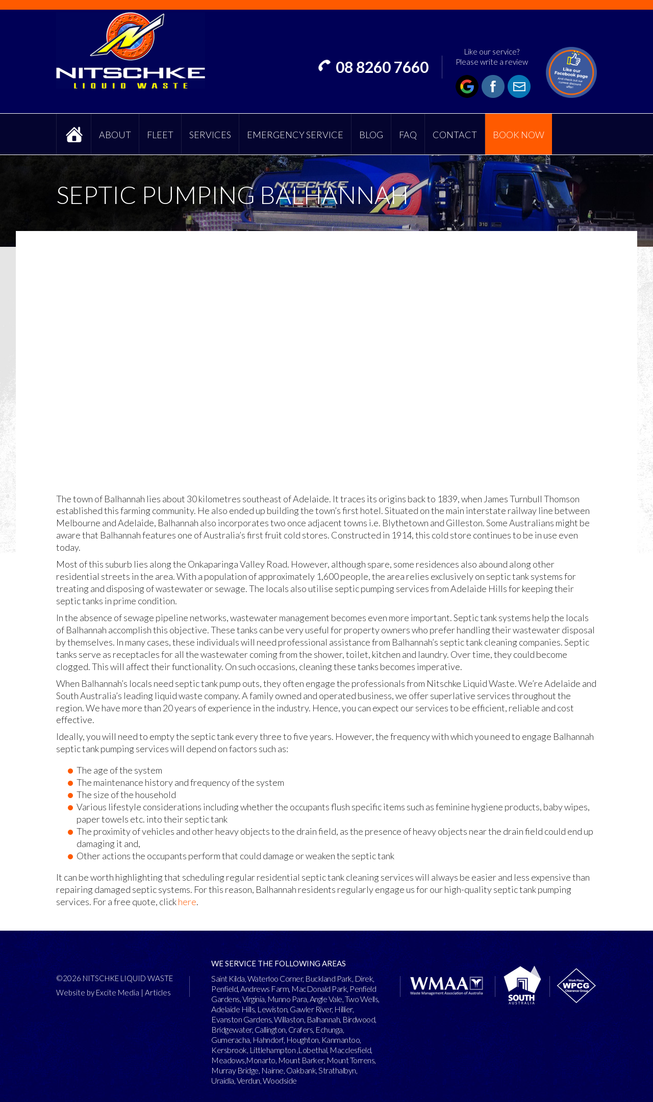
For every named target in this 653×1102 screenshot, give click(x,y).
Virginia (253, 999)
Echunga (329, 1029)
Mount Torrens (350, 1060)
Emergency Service (295, 134)
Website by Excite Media (97, 992)
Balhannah (323, 1019)
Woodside (280, 1080)
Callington (270, 1029)
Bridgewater (231, 1029)
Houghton (302, 1039)
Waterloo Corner (275, 978)
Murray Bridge (235, 1070)
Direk (364, 978)
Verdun (248, 1080)
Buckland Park (328, 978)
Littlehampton (272, 1050)
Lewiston (272, 1009)
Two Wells (362, 999)
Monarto (260, 1060)
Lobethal (312, 1050)
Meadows (228, 1060)
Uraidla (222, 1080)
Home (74, 134)
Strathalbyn (337, 1070)
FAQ (408, 134)
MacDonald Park (319, 988)
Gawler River (311, 1009)
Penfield (224, 988)
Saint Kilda (228, 978)
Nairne (272, 1070)
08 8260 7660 (382, 67)
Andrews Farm (264, 988)
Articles (158, 992)
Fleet (160, 134)
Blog (371, 134)
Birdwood (358, 1019)
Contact (455, 134)
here (187, 901)
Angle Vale (326, 999)
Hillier (343, 1009)
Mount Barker (301, 1060)
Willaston (289, 1019)
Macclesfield (350, 1050)
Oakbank (301, 1070)
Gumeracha (230, 1039)
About (115, 134)
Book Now (518, 134)
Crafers (300, 1029)
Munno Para (287, 999)
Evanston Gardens (241, 1019)
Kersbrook (229, 1050)
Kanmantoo (340, 1039)
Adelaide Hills (233, 1009)
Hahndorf (268, 1039)
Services (210, 134)
